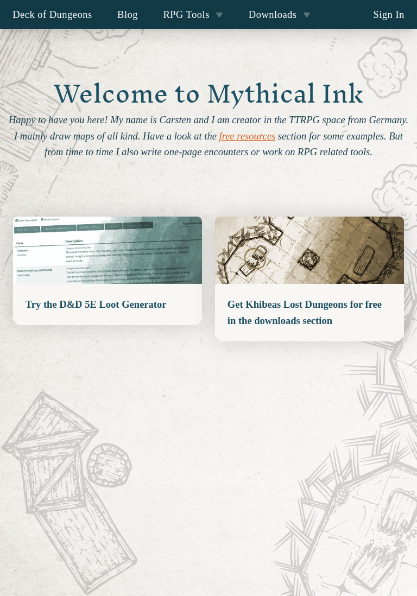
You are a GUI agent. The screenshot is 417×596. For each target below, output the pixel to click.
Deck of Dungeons (52, 14)
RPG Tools (193, 14)
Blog (127, 14)
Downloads (280, 14)
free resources (247, 136)
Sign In (388, 14)
